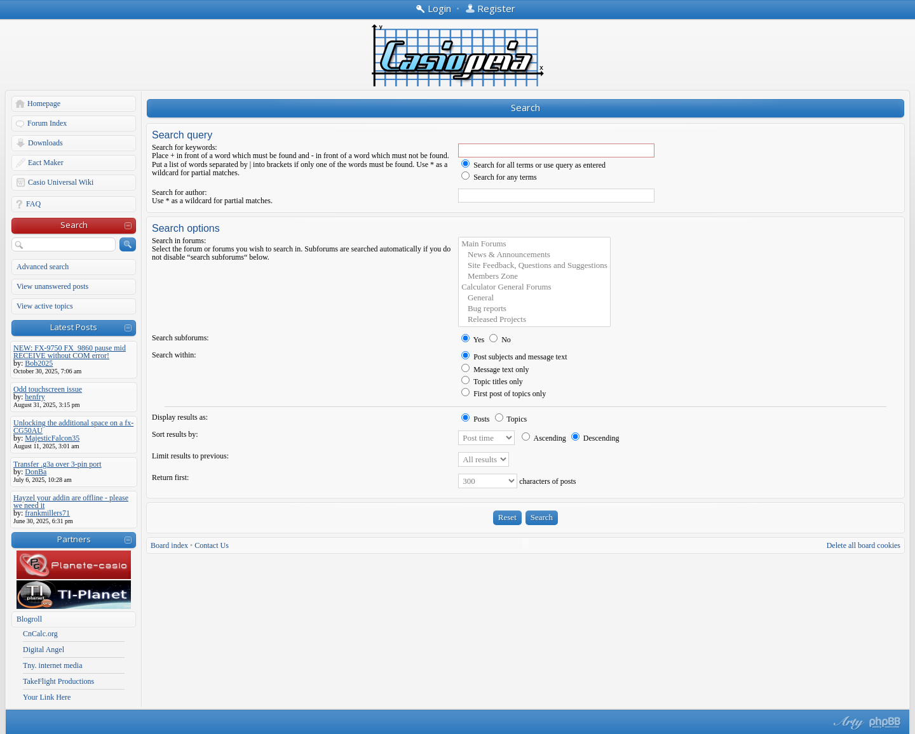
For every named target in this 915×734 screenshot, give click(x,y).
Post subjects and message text (514, 356)
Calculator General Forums (534, 287)
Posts (475, 419)
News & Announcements (534, 255)
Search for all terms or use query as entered (533, 165)
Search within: (174, 354)
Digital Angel (43, 649)
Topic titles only (492, 381)
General (534, 298)
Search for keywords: (184, 147)
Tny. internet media (53, 665)
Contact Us (211, 545)
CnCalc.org (40, 633)
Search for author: (179, 192)
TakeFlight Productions (58, 681)
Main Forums (534, 244)
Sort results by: (175, 434)
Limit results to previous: (190, 455)
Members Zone (534, 276)
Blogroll (29, 619)
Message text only (495, 369)
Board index (169, 545)
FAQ (33, 203)
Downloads (45, 142)
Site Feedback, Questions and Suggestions (534, 265)
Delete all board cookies (863, 545)
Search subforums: (180, 337)
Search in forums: (179, 240)
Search (74, 224)
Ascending (544, 438)
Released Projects (534, 319)
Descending (595, 438)
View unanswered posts (52, 286)
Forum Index (47, 123)
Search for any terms (499, 177)
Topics (511, 419)
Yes (472, 339)
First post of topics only (503, 393)
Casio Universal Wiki (60, 182)
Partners (74, 539)
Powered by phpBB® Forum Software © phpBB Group (885, 722)
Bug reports (534, 309)
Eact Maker (46, 162)
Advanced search (43, 266)
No (500, 339)
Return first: (170, 477)
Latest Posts (73, 327)
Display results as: (180, 417)
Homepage (43, 103)
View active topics (45, 306)
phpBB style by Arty (847, 722)
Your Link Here (47, 697)
